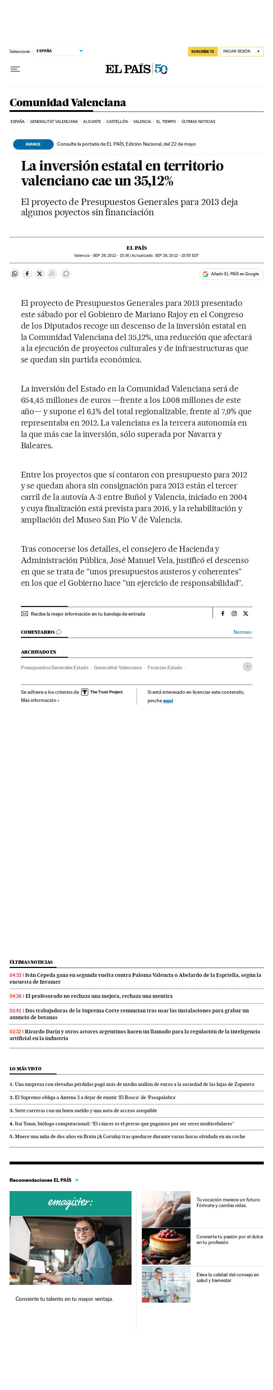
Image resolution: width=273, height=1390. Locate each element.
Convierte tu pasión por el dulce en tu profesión (230, 1239)
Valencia (142, 121)
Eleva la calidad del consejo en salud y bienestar (228, 1277)
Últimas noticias (198, 121)
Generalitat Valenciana (54, 121)
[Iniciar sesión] (242, 51)
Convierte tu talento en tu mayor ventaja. (64, 1299)
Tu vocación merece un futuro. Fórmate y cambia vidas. (229, 1202)
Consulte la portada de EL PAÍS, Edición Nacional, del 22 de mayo (126, 144)
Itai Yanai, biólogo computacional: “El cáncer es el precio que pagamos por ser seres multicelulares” (124, 1123)
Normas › (243, 632)
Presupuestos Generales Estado (55, 667)
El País (137, 248)
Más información (40, 700)
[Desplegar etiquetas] (247, 666)
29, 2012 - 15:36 (111, 255)
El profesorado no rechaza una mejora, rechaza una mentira (99, 996)
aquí (168, 700)
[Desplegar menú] (15, 69)
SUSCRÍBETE (203, 51)
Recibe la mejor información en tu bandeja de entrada (88, 614)
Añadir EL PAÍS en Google (235, 273)
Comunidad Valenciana (68, 103)
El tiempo (166, 121)
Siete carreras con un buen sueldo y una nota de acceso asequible (86, 1110)
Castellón (117, 121)
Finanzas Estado (165, 667)
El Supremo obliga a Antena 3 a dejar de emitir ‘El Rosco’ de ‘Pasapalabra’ (95, 1097)
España (18, 121)
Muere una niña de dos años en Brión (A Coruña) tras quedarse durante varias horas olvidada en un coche (130, 1136)
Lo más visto (26, 1068)
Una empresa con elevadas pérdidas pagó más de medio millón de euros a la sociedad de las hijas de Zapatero (135, 1084)
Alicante (92, 121)
